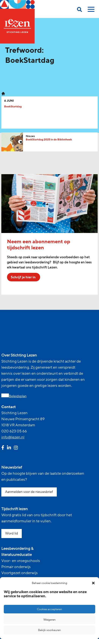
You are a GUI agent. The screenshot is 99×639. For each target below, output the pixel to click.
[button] (93, 583)
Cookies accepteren (49, 609)
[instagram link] (16, 448)
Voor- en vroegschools (20, 560)
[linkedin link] (9, 448)
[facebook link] (2, 448)
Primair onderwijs (16, 566)
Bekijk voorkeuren (49, 630)
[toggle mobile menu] (90, 10)
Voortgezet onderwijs (19, 573)
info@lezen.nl (12, 437)
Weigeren (49, 620)
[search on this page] (79, 10)
